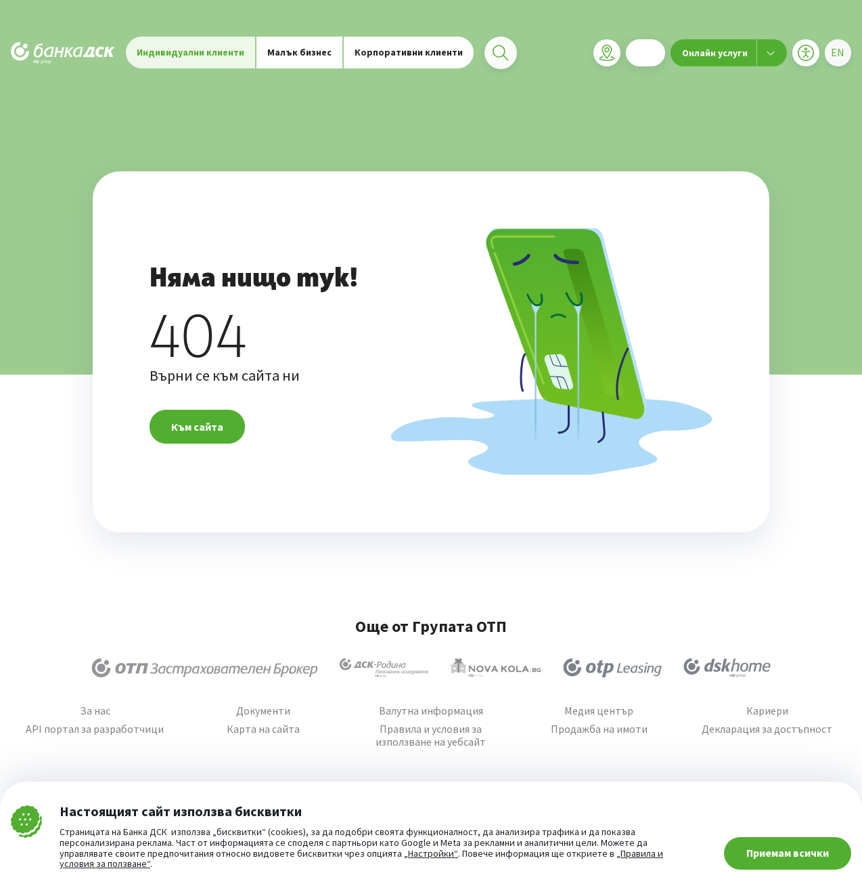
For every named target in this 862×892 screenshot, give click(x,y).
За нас (95, 710)
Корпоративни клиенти (409, 54)
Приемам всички (787, 852)
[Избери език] (837, 54)
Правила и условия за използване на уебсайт (431, 735)
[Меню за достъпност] (805, 54)
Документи (263, 710)
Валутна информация (431, 710)
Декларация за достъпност (767, 729)
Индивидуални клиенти (190, 54)
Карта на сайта (263, 729)
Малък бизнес (299, 54)
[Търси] (500, 55)
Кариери (767, 710)
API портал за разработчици (95, 729)
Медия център (598, 710)
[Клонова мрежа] (606, 54)
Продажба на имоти (599, 729)
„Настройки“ (431, 854)
